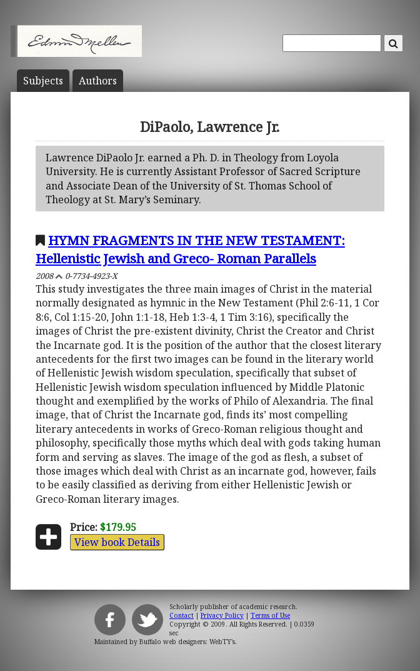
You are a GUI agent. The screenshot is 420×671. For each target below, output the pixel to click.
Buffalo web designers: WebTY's (187, 641)
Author (98, 81)
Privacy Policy (222, 615)
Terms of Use (270, 615)
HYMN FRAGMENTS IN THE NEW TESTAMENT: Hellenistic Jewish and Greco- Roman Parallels (190, 249)
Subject (43, 81)
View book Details (117, 542)
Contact (181, 615)
